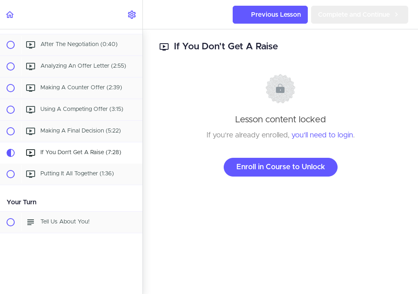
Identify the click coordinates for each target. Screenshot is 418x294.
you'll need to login (322, 135)
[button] (10, 14)
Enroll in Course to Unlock (280, 167)
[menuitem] (132, 14)
